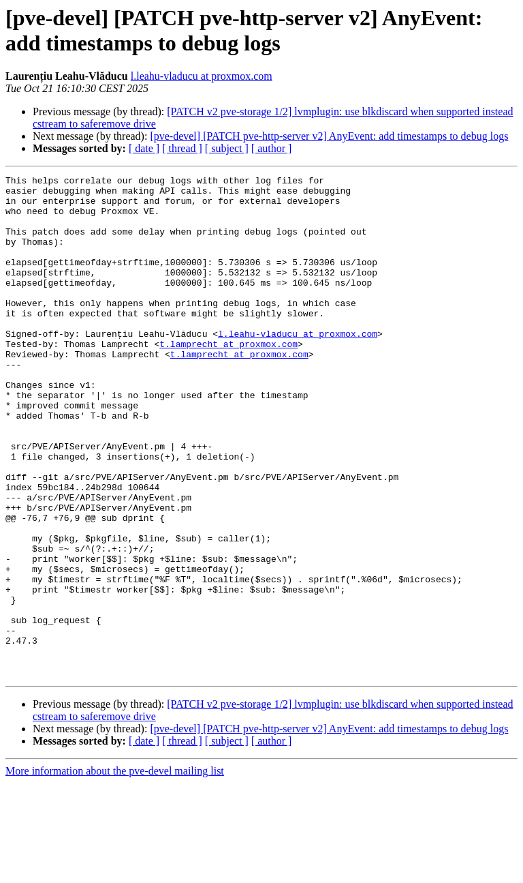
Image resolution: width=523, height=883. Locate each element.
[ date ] (144, 148)
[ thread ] (182, 148)
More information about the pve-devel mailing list (114, 871)
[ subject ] (227, 148)
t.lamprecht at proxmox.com (228, 378)
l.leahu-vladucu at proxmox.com (201, 76)
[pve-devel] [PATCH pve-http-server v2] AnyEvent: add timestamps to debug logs (329, 136)
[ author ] (271, 148)
